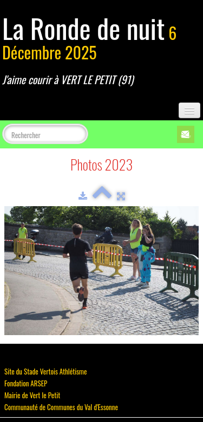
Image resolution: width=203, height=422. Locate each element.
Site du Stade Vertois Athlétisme (45, 371)
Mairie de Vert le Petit (32, 395)
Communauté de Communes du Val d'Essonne (61, 406)
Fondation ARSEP (25, 383)
